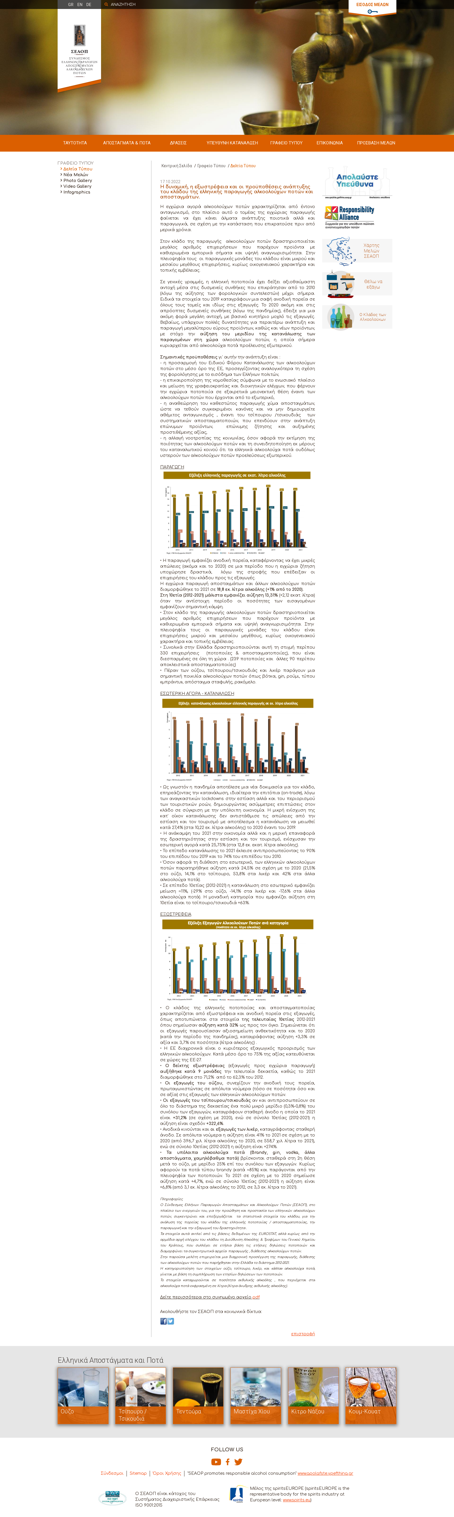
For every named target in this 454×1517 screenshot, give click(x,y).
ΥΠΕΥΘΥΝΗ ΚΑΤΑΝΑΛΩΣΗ (232, 143)
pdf (255, 1297)
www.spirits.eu (296, 1500)
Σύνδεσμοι (112, 1473)
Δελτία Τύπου (77, 169)
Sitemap (138, 1473)
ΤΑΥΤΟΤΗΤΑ (75, 143)
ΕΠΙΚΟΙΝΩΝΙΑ (330, 143)
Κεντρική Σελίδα (177, 165)
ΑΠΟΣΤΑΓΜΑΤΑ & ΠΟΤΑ (127, 143)
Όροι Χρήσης (167, 1473)
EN (80, 4)
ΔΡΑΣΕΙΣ (178, 143)
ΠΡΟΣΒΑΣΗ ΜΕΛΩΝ (376, 143)
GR (71, 4)
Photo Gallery (77, 181)
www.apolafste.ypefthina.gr (325, 1473)
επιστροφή (303, 1334)
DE (88, 4)
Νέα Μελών (75, 175)
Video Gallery (77, 186)
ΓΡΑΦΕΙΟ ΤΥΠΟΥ (286, 143)
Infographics (76, 192)
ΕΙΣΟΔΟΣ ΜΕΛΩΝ (372, 4)
